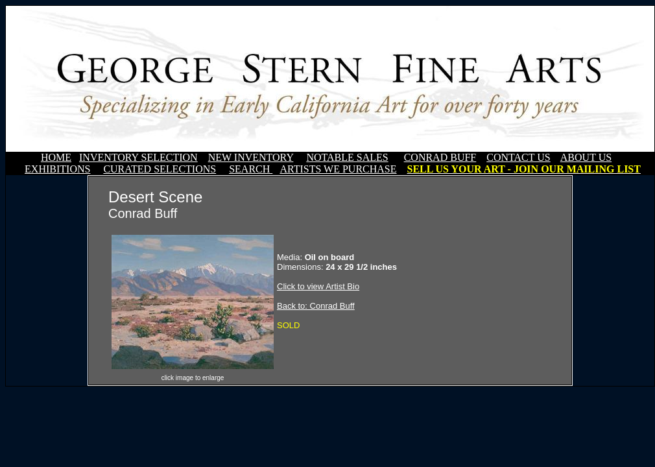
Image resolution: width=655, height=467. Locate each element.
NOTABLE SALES (347, 157)
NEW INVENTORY (251, 157)
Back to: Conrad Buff (316, 306)
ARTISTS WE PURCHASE (338, 168)
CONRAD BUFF (440, 157)
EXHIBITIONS (57, 168)
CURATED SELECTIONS (159, 168)
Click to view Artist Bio (318, 286)
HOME (56, 157)
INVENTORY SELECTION (138, 157)
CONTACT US (518, 157)
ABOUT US (586, 157)
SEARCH (250, 168)
